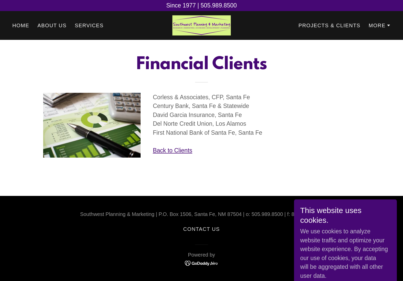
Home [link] (20, 25)
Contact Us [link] (201, 229)
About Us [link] (52, 25)
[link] (201, 25)
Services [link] (89, 25)
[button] (380, 25)
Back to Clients (172, 150)
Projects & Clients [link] (329, 25)
